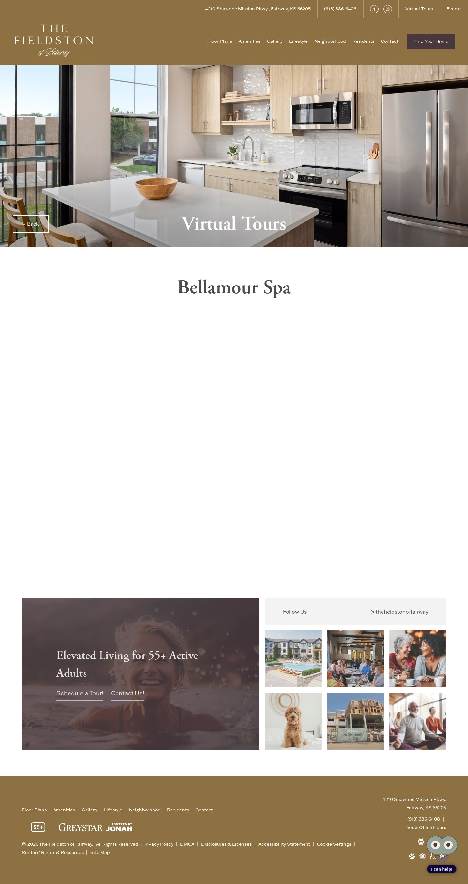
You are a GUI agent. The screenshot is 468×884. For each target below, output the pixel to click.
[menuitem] (219, 41)
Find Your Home (430, 41)
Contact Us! (127, 693)
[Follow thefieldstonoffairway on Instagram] (355, 611)
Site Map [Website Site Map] (100, 852)
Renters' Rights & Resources (53, 852)
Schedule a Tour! (79, 693)
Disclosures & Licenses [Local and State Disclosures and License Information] (227, 844)
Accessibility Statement (284, 844)
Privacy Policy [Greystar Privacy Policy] (157, 844)
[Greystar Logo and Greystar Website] (81, 828)
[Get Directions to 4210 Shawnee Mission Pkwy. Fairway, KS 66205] (257, 9)
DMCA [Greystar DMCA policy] (187, 844)
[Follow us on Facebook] (374, 9)
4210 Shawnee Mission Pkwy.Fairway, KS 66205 (414, 803)
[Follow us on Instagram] (387, 9)
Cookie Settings (334, 844)
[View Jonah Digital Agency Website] (119, 828)
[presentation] (234, 436)
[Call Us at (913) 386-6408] (340, 9)
